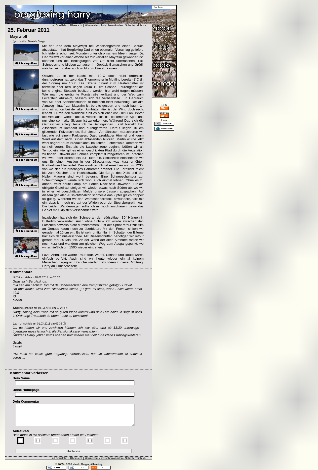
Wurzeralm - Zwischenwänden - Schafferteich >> (115, 25)
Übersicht (76, 25)
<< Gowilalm (59, 25)
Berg (41, 41)
